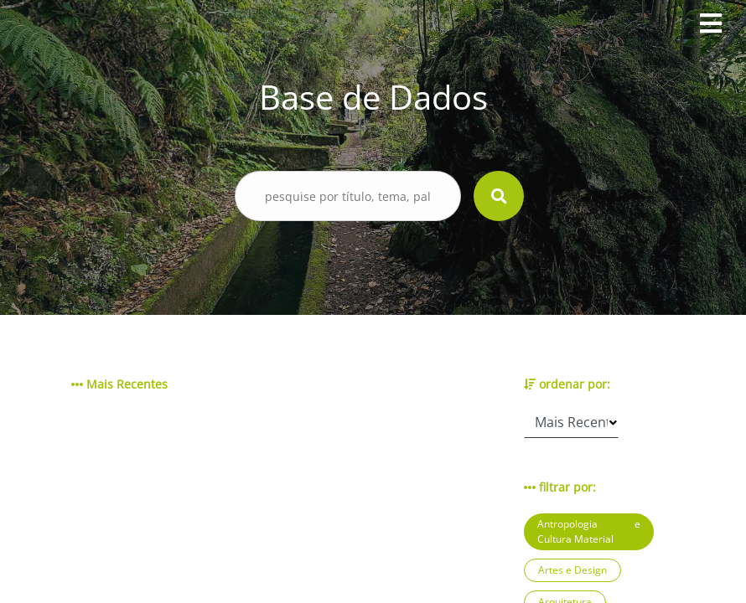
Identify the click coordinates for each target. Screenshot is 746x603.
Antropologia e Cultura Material (588, 531)
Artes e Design (572, 570)
